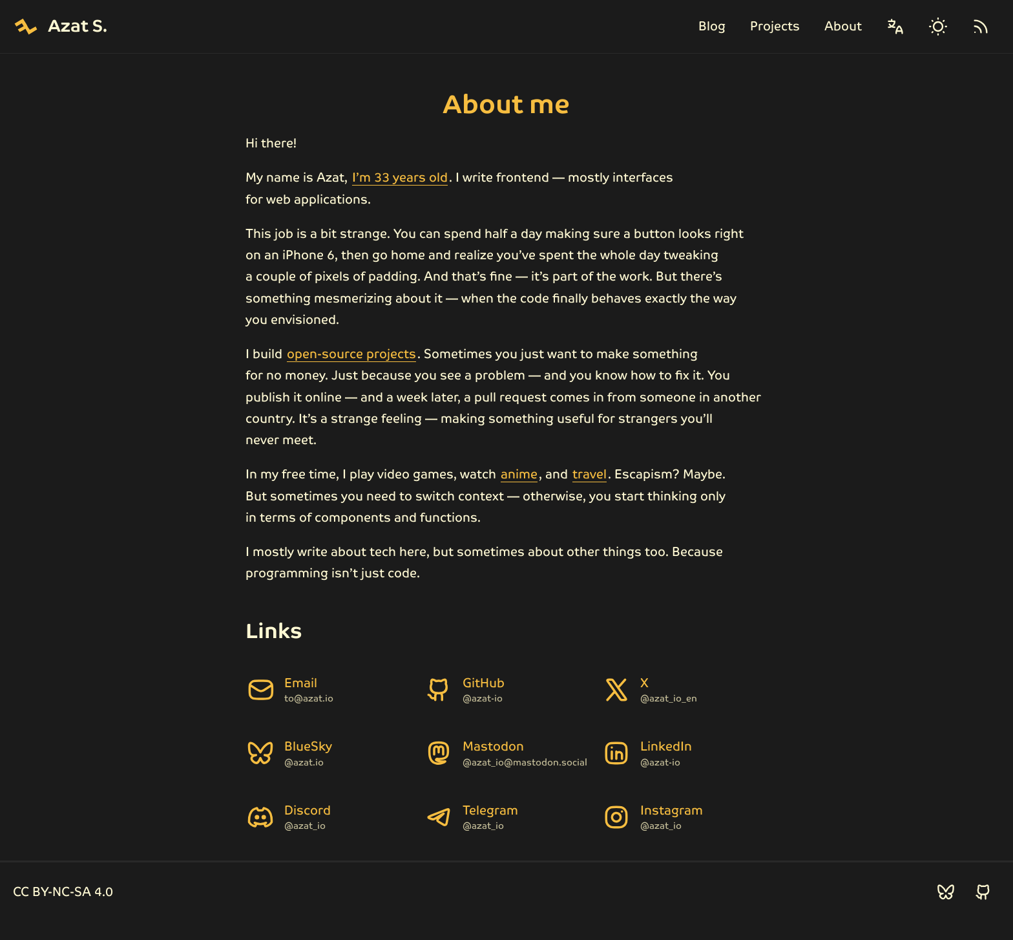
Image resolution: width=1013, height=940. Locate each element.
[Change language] (895, 26)
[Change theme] (938, 26)
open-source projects (351, 354)
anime (519, 474)
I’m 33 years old (400, 177)
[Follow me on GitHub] (983, 892)
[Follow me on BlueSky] (946, 892)
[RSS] (980, 26)
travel (589, 474)
